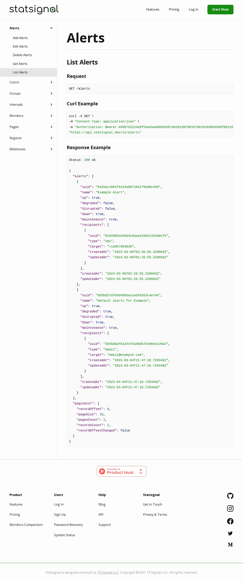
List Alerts (20, 72)
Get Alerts (20, 64)
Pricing (174, 9)
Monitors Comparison (26, 524)
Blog (102, 504)
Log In (59, 504)
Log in (193, 9)
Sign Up (60, 514)
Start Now (220, 9)
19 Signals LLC (108, 572)
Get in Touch (152, 504)
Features (152, 9)
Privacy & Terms (155, 514)
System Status (64, 535)
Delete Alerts (22, 55)
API (101, 514)
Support (105, 524)
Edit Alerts (20, 46)
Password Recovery (68, 524)
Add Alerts (20, 38)
